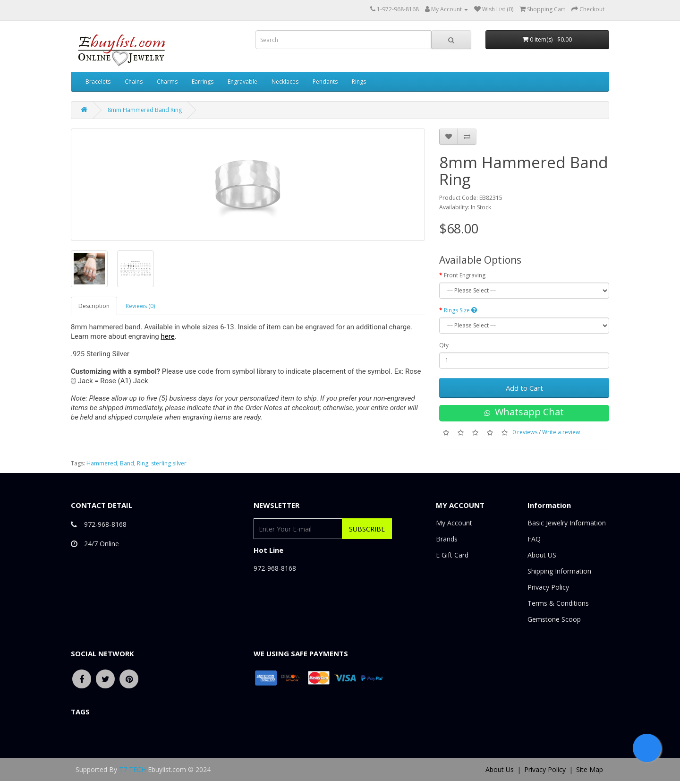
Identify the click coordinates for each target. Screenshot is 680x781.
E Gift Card (452, 554)
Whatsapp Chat (524, 411)
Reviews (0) (140, 306)
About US (541, 554)
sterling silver (169, 463)
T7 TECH (132, 769)
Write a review (561, 432)
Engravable (242, 81)
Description (94, 306)
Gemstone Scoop (554, 619)
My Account (454, 522)
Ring (142, 463)
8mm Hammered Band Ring (145, 110)
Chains (134, 81)
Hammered (101, 463)
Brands (447, 538)
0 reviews (524, 432)
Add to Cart (524, 388)
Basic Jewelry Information (566, 522)
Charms (167, 81)
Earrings (202, 81)
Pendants (325, 81)
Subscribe (367, 528)
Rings (359, 81)
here (167, 336)
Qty (444, 345)
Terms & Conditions (558, 603)
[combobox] (343, 39)
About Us (499, 769)
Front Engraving (464, 275)
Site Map (589, 769)
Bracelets (97, 81)
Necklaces (285, 81)
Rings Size (460, 310)
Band (127, 463)
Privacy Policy (548, 587)
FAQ (534, 538)
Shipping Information (559, 570)
